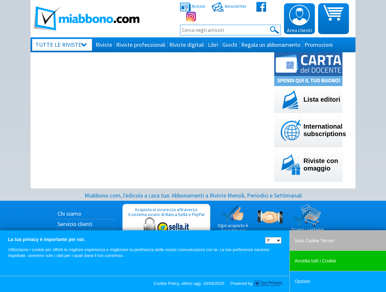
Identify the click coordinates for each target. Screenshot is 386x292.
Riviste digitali (186, 44)
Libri (213, 44)
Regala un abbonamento (271, 44)
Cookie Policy (166, 283)
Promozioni (318, 44)
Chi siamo (69, 213)
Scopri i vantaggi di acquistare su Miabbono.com (307, 223)
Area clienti (299, 19)
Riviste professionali (140, 44)
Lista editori (321, 99)
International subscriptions (322, 130)
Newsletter (229, 6)
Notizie (192, 6)
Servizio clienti (75, 224)
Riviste (104, 44)
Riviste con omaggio (320, 164)
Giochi (229, 44)
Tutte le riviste (58, 44)
